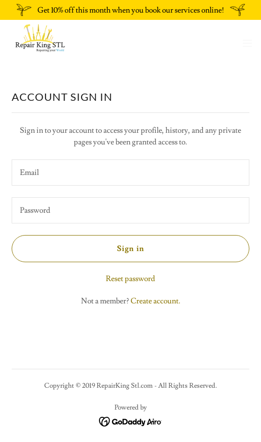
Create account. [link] (155, 301)
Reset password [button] (130, 279)
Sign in (130, 248)
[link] (40, 43)
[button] (247, 43)
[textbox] (130, 172)
